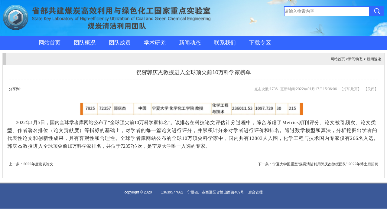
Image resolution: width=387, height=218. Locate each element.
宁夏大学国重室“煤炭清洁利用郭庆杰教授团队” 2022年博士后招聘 (325, 164)
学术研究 (155, 43)
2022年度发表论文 (38, 164)
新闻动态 (190, 43)
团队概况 (85, 43)
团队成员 (120, 43)
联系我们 (225, 43)
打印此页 (350, 89)
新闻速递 (374, 59)
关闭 (371, 89)
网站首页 (49, 43)
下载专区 (260, 43)
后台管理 (255, 192)
